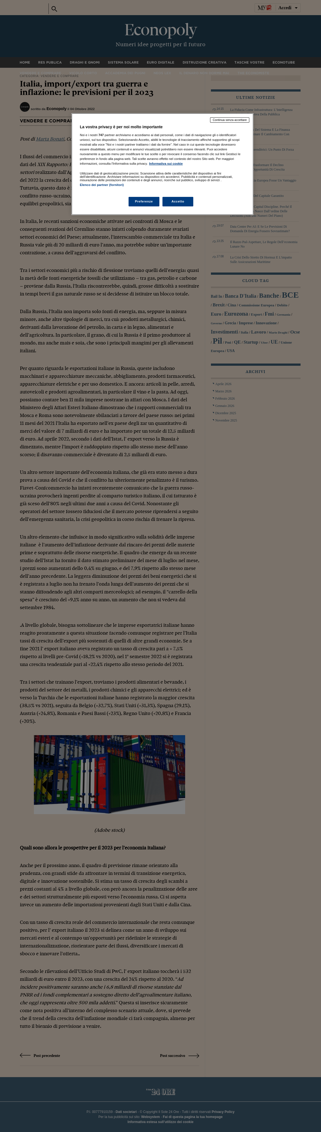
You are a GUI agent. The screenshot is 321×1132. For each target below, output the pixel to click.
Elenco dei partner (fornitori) (102, 185)
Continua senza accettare (230, 120)
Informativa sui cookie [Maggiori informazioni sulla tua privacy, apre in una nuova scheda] (166, 163)
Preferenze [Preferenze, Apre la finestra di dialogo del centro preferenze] (144, 201)
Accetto (177, 201)
